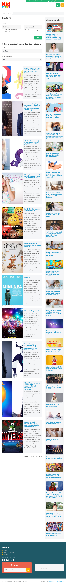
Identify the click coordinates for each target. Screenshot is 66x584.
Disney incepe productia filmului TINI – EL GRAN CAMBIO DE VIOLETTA (32, 176)
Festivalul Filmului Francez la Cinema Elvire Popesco (32, 245)
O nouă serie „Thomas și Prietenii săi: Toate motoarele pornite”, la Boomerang (54, 96)
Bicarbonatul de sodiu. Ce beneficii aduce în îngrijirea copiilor (53, 293)
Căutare (10, 13)
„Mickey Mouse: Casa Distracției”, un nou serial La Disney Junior (53, 475)
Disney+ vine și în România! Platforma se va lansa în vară (53, 332)
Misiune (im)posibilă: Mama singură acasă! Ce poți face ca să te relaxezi (54, 195)
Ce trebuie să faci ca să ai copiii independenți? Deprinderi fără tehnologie (54, 234)
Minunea (27, 277)
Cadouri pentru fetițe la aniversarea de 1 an (54, 350)
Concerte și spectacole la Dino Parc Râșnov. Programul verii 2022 (54, 116)
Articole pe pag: (7, 56)
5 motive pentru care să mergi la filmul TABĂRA (54, 457)
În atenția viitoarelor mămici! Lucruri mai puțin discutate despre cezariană (54, 175)
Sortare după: (6, 48)
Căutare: (4, 24)
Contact (5, 554)
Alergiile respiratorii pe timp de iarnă (54, 440)
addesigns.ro (51, 581)
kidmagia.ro (43, 568)
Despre (5, 550)
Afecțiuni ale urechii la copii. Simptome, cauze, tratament (54, 368)
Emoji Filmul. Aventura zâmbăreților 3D (32, 209)
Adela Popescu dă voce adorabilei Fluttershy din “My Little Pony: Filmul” (32, 70)
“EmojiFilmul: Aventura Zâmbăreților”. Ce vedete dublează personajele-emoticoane (32, 386)
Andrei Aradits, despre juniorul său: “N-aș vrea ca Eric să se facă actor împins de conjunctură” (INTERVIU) (32, 107)
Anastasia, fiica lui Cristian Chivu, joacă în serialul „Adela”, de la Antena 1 (53, 516)
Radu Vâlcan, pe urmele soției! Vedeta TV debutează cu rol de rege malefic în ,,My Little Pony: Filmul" (32, 347)
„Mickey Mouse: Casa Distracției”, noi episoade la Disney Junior (53, 273)
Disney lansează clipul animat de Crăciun (53, 534)
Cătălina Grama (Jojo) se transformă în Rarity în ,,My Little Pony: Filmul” (32, 142)
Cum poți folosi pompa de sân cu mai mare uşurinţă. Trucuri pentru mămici (54, 313)
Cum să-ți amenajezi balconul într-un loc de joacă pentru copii (53, 155)
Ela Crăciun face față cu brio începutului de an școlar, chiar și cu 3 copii (54, 56)
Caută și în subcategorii (32, 30)
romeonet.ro (60, 581)
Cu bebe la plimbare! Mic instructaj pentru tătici (53, 214)
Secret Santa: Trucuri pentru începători (53, 405)
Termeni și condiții (8, 552)
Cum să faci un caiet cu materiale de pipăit (53, 422)
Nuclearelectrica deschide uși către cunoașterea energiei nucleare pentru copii (53, 37)
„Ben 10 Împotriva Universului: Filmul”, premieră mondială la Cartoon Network (31, 424)
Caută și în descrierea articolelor (10, 31)
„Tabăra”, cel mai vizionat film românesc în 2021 (53, 387)
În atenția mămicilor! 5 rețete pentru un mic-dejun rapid (53, 254)
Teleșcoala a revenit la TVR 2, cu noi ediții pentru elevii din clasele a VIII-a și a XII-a (54, 495)
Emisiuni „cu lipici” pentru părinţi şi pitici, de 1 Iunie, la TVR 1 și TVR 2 (53, 76)
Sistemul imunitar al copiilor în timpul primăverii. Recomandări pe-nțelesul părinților (54, 135)
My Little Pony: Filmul (31, 311)
